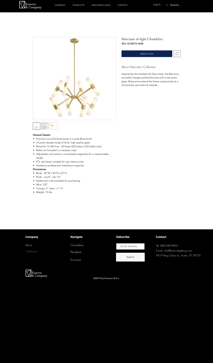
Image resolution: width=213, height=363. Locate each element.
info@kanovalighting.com (178, 250)
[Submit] (130, 257)
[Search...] (175, 5)
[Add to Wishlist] (177, 53)
